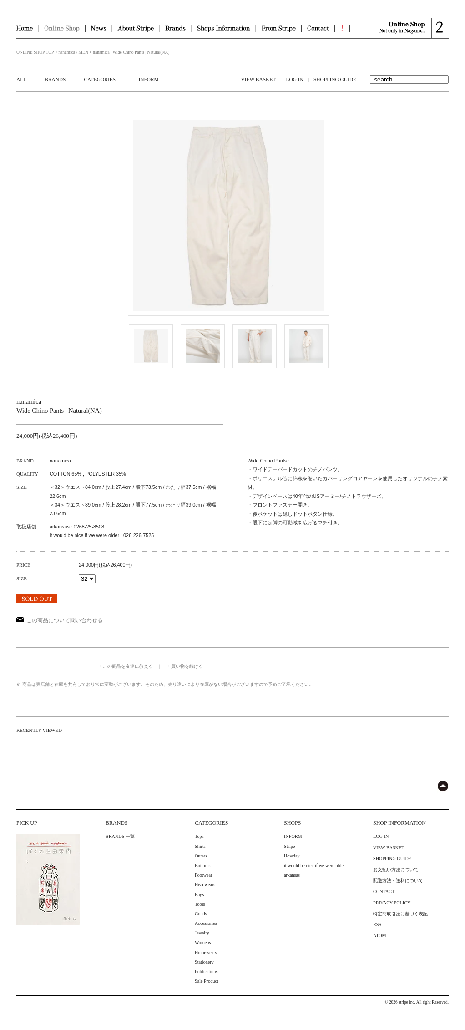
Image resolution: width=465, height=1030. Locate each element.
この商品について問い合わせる (59, 620)
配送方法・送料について (398, 880)
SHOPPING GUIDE (334, 79)
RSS (377, 924)
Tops (199, 836)
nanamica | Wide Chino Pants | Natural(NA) (131, 52)
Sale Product (206, 981)
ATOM (379, 935)
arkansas (292, 875)
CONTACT (383, 891)
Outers (201, 855)
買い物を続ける (187, 666)
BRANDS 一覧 (120, 836)
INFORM (148, 79)
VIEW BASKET (258, 79)
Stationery (204, 961)
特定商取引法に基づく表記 (400, 913)
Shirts (200, 846)
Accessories (206, 923)
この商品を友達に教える (128, 666)
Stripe (289, 846)
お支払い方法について (396, 869)
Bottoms (203, 865)
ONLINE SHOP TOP (35, 52)
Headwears (205, 884)
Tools (200, 904)
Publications (206, 971)
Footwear (203, 875)
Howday (292, 855)
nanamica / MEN (73, 52)
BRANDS (55, 79)
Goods (201, 913)
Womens (203, 942)
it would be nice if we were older (314, 865)
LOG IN (294, 79)
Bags (199, 894)
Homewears (206, 952)
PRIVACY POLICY (391, 902)
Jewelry (202, 932)
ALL (21, 79)
